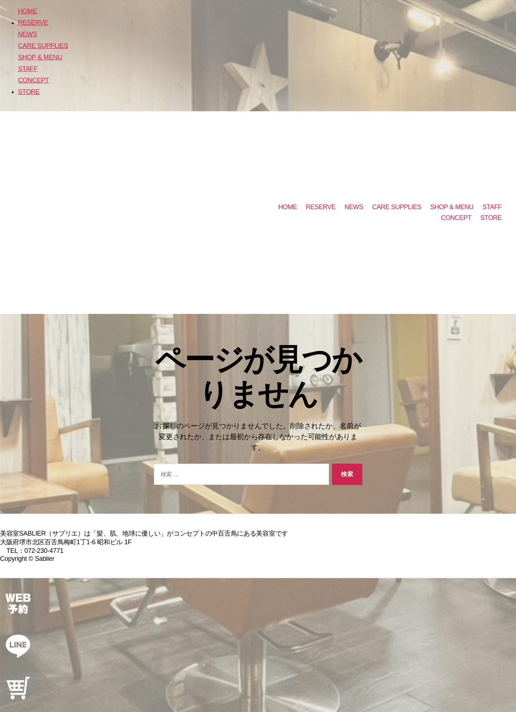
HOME (27, 11)
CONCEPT (33, 80)
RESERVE (33, 22)
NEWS (27, 34)
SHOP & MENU (40, 57)
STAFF (27, 68)
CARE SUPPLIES (43, 45)
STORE (29, 91)
